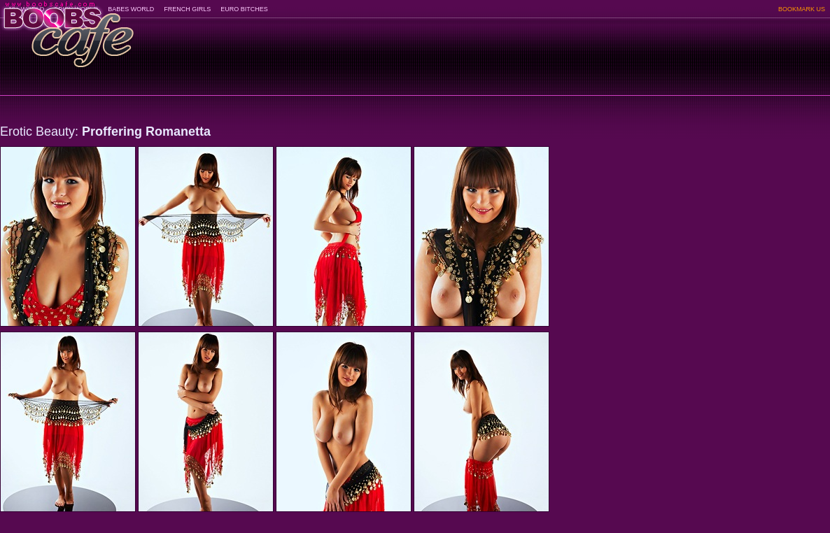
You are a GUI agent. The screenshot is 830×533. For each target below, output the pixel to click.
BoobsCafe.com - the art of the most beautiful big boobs (67, 29)
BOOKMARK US (801, 9)
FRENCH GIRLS (187, 9)
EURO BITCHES (244, 9)
